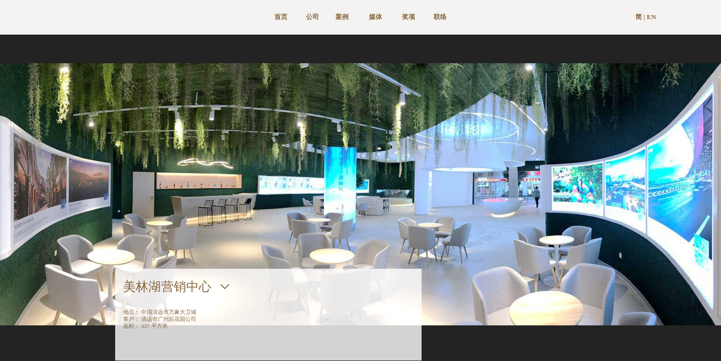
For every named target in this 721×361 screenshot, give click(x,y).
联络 (440, 17)
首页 (280, 17)
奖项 (408, 17)
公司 (312, 17)
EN (651, 17)
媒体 (375, 17)
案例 (341, 17)
